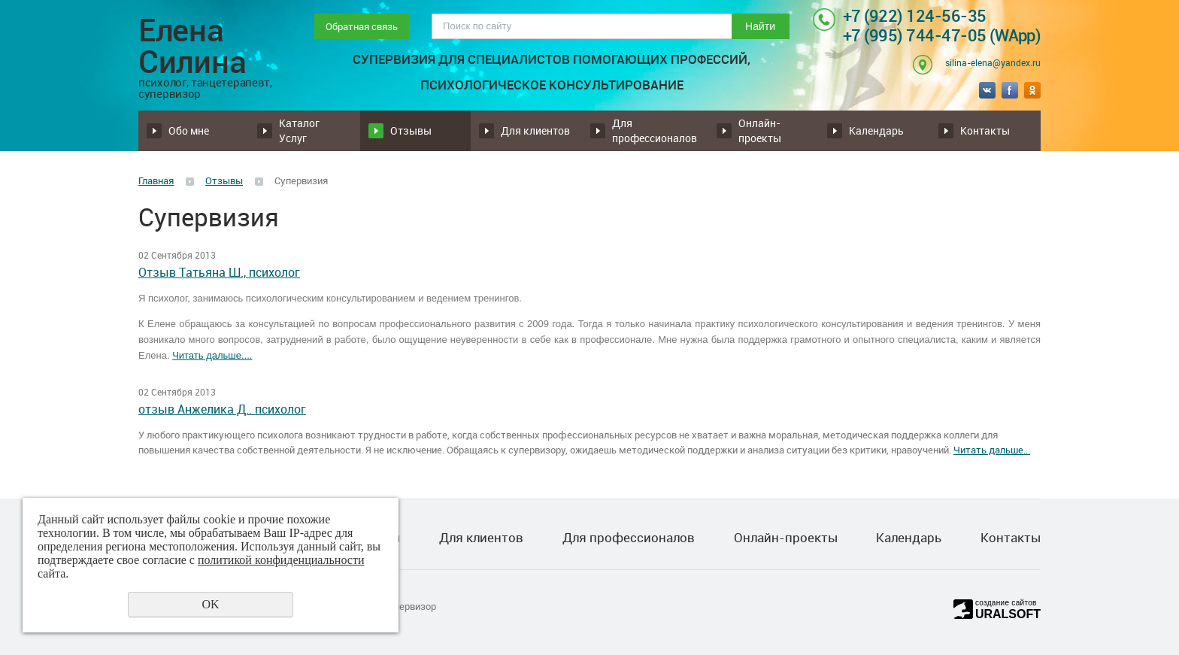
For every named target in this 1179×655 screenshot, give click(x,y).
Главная (156, 180)
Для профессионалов (654, 130)
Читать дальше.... (212, 355)
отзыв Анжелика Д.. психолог (222, 409)
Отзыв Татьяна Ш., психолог (219, 272)
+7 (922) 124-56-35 (915, 15)
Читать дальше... (991, 449)
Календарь (876, 130)
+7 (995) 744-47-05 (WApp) (942, 35)
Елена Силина (210, 56)
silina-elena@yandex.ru (993, 62)
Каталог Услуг (299, 130)
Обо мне (188, 130)
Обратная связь (362, 26)
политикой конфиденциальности (281, 559)
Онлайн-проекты (759, 130)
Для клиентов (535, 130)
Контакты (985, 130)
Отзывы (411, 130)
